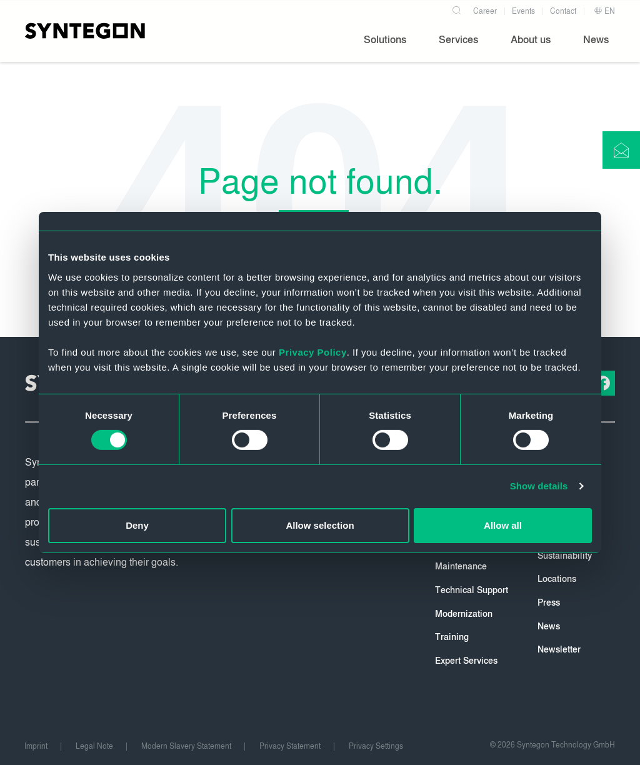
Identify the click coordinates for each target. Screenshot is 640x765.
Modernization (463, 614)
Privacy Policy (313, 351)
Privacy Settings (376, 746)
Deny (137, 525)
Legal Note (94, 746)
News (549, 626)
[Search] (456, 9)
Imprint (36, 746)
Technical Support (471, 590)
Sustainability (565, 556)
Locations (557, 579)
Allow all (503, 525)
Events (523, 11)
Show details (539, 486)
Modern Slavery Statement (186, 746)
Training (452, 637)
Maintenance (461, 566)
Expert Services (466, 661)
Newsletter (559, 649)
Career (485, 11)
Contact (563, 11)
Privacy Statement (290, 746)
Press (549, 603)
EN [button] (604, 11)
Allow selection (320, 525)
